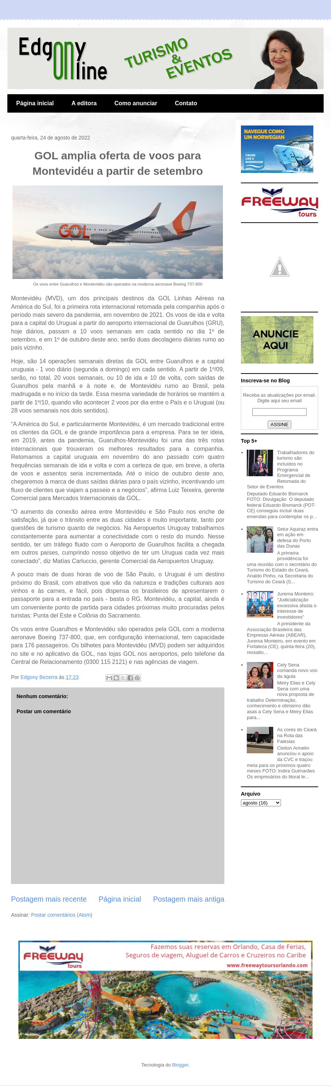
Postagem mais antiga (188, 899)
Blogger (180, 1065)
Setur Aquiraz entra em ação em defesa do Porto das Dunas (297, 537)
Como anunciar (135, 103)
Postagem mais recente (49, 899)
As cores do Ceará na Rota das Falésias (297, 735)
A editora (84, 103)
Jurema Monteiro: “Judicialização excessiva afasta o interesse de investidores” (296, 605)
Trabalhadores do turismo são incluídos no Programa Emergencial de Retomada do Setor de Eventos (280, 470)
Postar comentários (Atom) (61, 915)
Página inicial (35, 103)
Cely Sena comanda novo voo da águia (297, 670)
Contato (186, 103)
